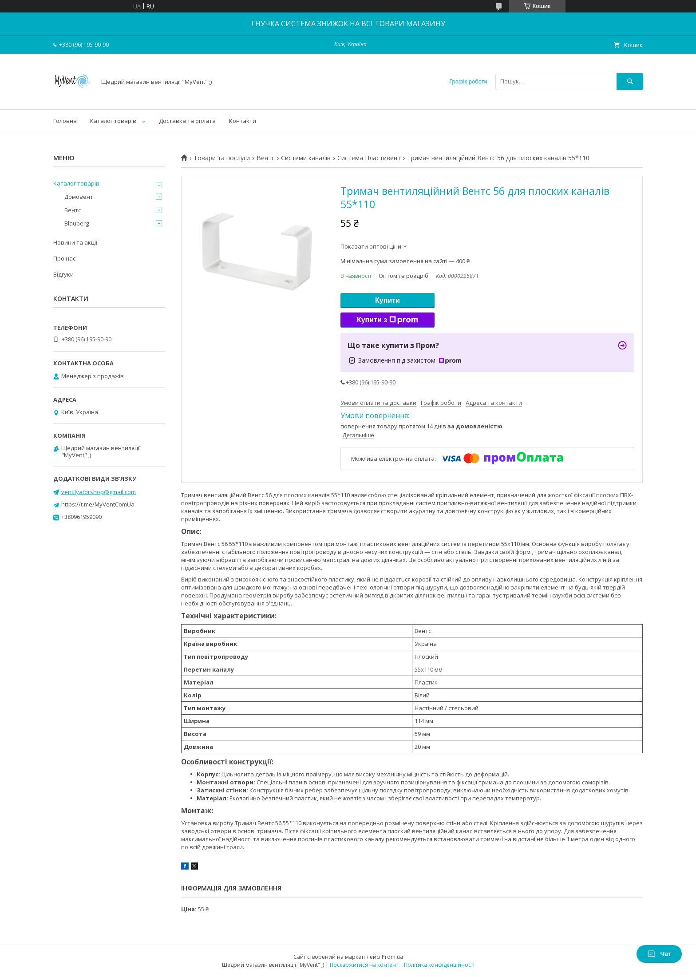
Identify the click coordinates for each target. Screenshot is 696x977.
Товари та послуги (222, 158)
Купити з (387, 320)
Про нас (64, 258)
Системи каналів (306, 158)
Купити (387, 300)
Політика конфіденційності (439, 965)
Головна (65, 121)
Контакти (242, 121)
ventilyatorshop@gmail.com (98, 491)
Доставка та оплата (187, 121)
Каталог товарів (113, 121)
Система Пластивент (369, 158)
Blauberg (76, 223)
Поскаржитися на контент (364, 965)
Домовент (78, 197)
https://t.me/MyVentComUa (97, 504)
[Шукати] (630, 81)
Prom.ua (392, 957)
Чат (659, 954)
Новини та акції (75, 242)
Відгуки (63, 274)
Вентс (266, 158)
